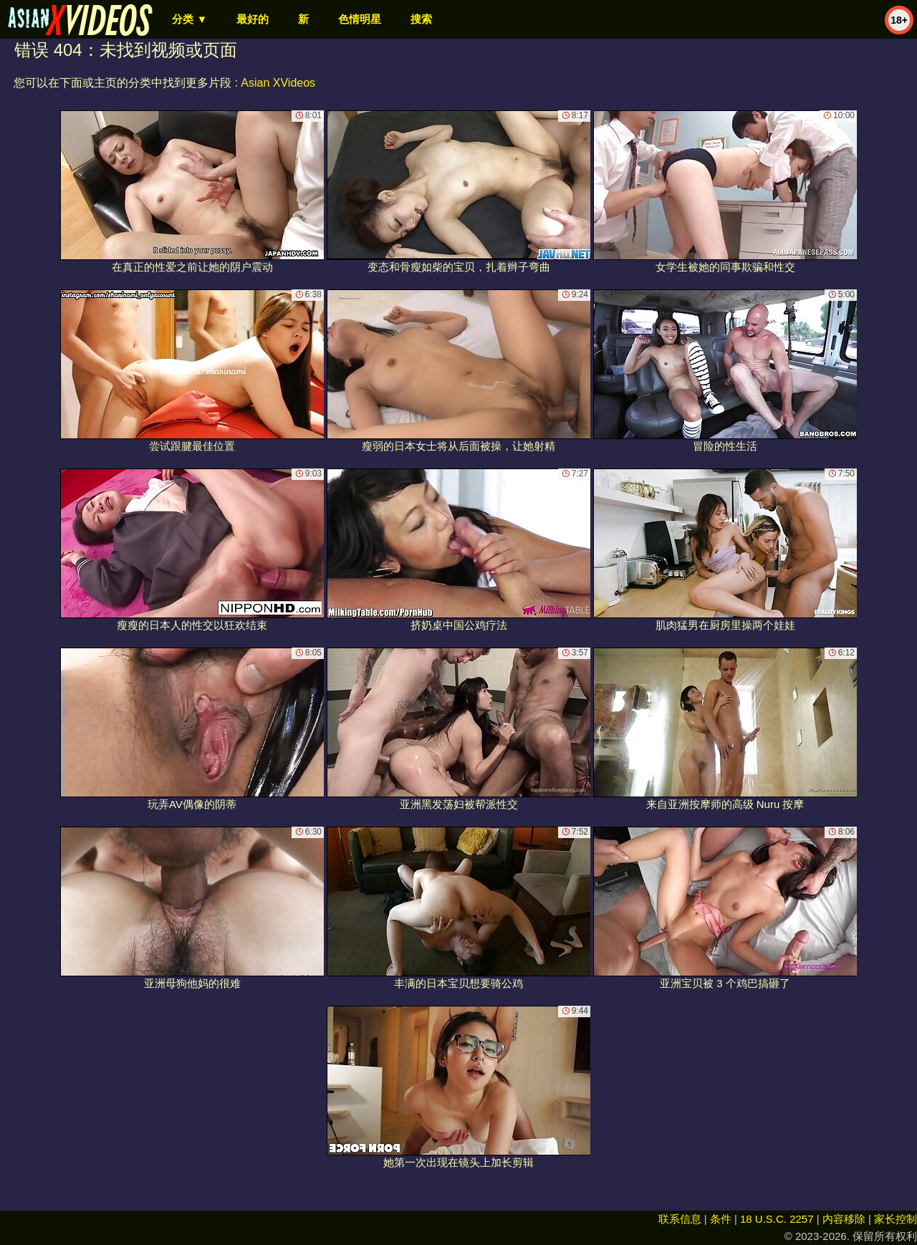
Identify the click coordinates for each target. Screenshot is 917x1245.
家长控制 (895, 1219)
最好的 (252, 19)
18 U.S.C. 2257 (777, 1219)
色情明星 (359, 19)
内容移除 (843, 1219)
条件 (720, 1219)
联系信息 (679, 1219)
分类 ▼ (189, 19)
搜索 (421, 19)
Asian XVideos (278, 83)
